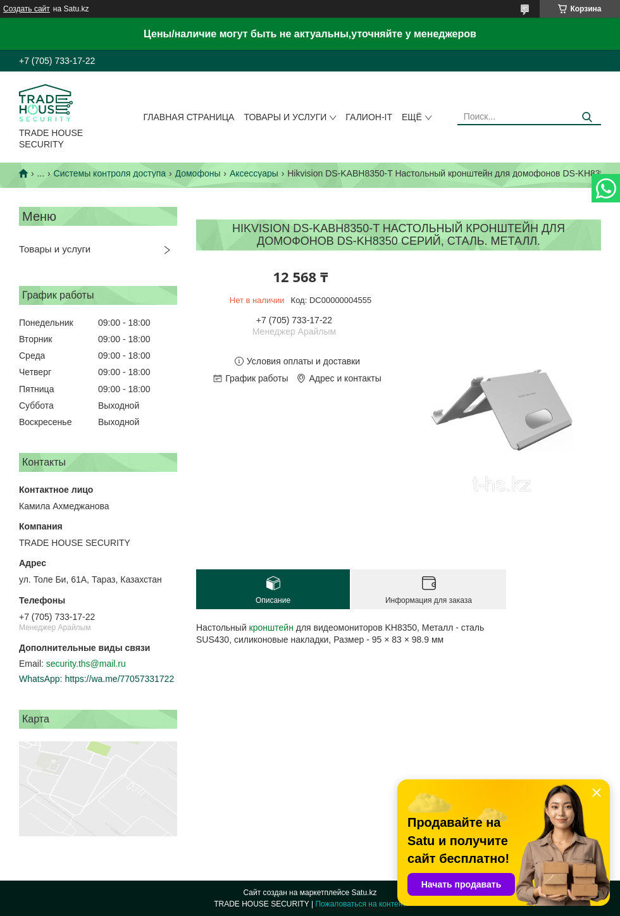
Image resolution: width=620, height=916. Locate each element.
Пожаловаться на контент (360, 904)
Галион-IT (368, 117)
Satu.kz (363, 892)
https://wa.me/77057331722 (119, 679)
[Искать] (587, 117)
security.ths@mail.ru (86, 664)
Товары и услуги (285, 117)
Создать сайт (26, 8)
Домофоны (198, 173)
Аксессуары (254, 173)
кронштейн (271, 627)
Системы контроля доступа (110, 173)
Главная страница (189, 117)
